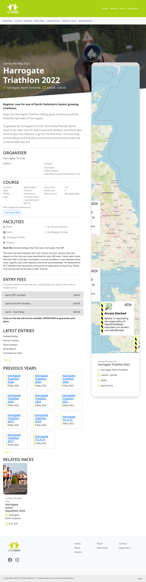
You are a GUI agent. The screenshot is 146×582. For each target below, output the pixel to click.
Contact (123, 543)
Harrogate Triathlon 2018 (41, 418)
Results (114, 8)
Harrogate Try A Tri (68, 418)
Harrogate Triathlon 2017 (14, 438)
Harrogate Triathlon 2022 (41, 398)
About (123, 8)
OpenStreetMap (124, 352)
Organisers (133, 8)
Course (18, 20)
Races (105, 8)
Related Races (85, 20)
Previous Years (69, 20)
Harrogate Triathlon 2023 (14, 398)
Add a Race (102, 547)
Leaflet (112, 352)
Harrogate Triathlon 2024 (68, 379)
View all (7, 359)
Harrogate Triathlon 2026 (14, 379)
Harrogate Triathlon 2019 (14, 418)
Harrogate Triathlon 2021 (68, 398)
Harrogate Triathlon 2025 (41, 379)
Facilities (28, 20)
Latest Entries (53, 20)
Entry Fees (39, 20)
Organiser (8, 20)
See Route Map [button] (12, 212)
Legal (140, 578)
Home (78, 543)
